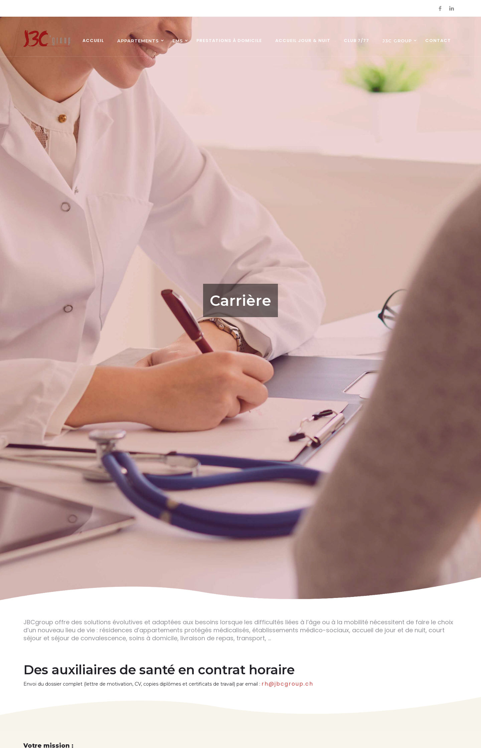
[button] (138, 41)
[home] (46, 38)
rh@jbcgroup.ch (287, 684)
